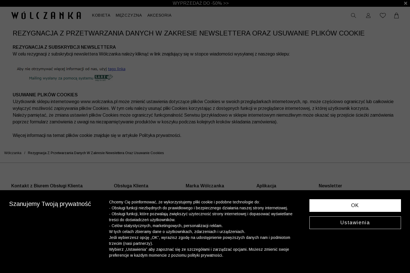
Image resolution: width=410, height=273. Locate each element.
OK (355, 205)
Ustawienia (355, 222)
